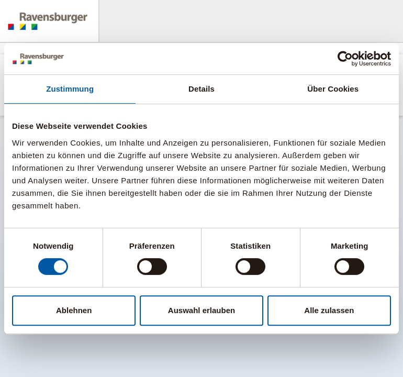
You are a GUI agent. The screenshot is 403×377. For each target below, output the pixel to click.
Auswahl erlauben (201, 310)
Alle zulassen (329, 310)
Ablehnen (74, 310)
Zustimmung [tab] (70, 88)
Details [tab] (201, 88)
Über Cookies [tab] (333, 88)
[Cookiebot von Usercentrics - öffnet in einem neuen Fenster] (345, 58)
